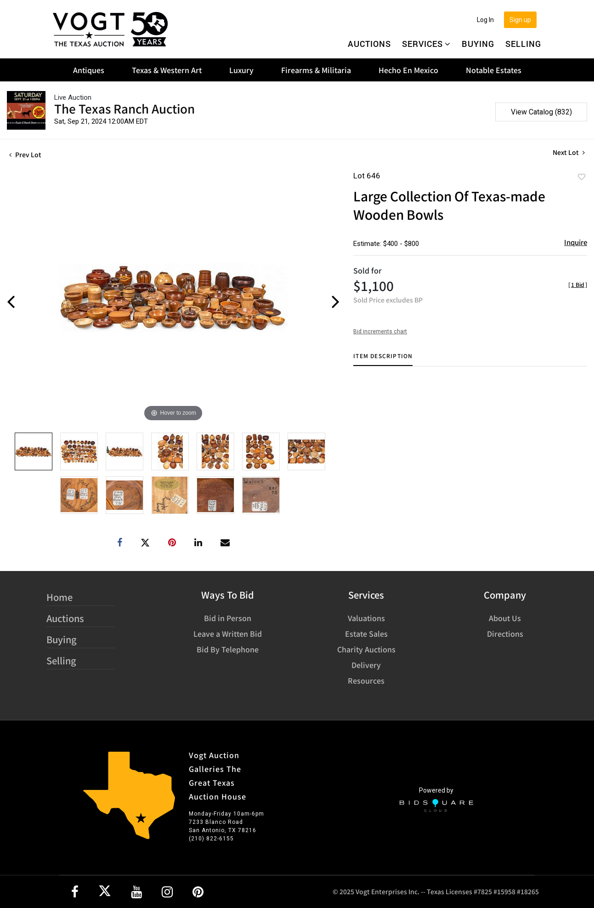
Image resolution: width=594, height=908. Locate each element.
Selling (523, 43)
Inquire (575, 242)
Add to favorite (581, 176)
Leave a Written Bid (227, 633)
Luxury (241, 69)
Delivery (366, 664)
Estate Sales (366, 633)
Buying (478, 43)
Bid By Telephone (228, 649)
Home (59, 597)
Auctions (369, 43)
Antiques (88, 69)
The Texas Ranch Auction (124, 108)
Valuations (366, 617)
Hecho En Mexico (408, 69)
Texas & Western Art (167, 69)
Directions (505, 633)
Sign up (520, 19)
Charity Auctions (366, 649)
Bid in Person (227, 617)
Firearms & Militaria (316, 69)
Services (426, 43)
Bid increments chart (380, 331)
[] (577, 284)
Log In (485, 19)
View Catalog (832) (541, 112)
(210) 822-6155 (211, 838)
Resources (366, 680)
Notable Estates (493, 69)
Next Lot (569, 152)
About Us (505, 617)
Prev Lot (25, 154)
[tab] (383, 359)
